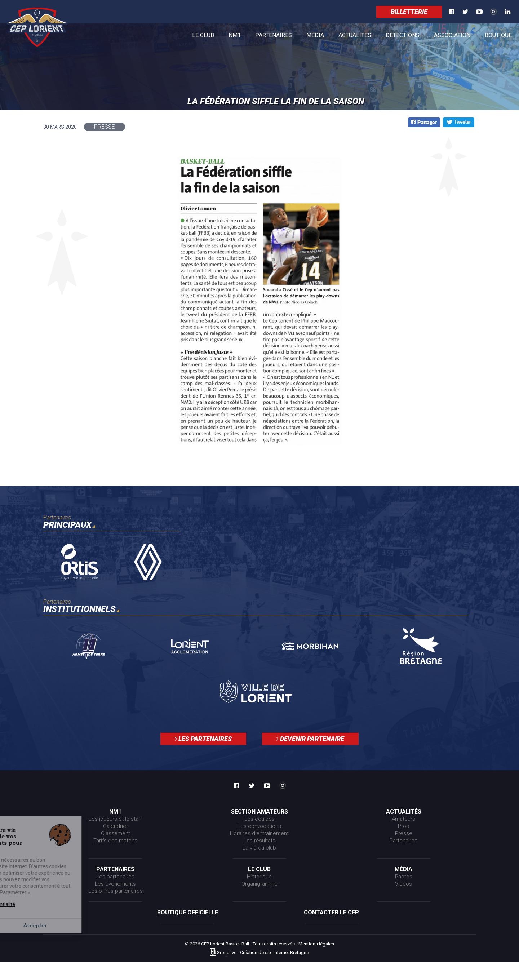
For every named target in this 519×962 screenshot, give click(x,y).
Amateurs (403, 819)
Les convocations (259, 826)
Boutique (498, 36)
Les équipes (259, 819)
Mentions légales (316, 944)
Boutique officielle (187, 912)
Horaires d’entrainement (259, 833)
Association (452, 35)
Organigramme (259, 884)
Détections (403, 35)
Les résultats (259, 840)
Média (315, 36)
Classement (115, 833)
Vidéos (403, 884)
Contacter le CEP (331, 912)
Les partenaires (203, 738)
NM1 (234, 36)
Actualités (354, 36)
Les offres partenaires (115, 891)
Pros (403, 826)
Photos (403, 876)
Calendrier (115, 826)
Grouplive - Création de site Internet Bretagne (263, 952)
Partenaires (273, 36)
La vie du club (259, 847)
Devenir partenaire (310, 738)
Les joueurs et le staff (115, 819)
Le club (203, 36)
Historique (259, 876)
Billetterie (409, 11)
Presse (403, 833)
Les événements (115, 884)
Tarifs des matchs (115, 840)
